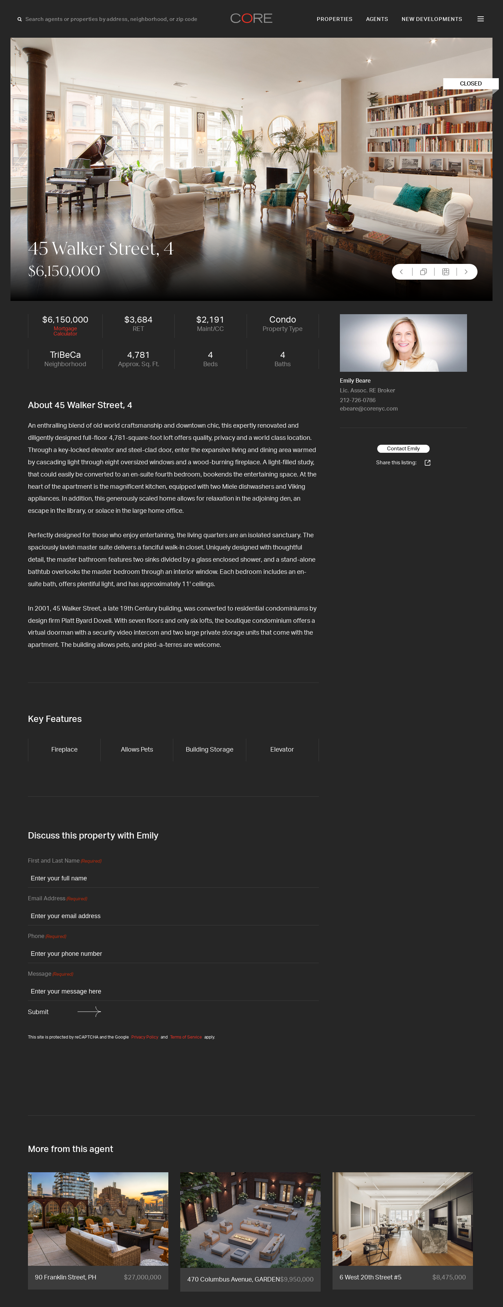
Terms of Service (186, 1037)
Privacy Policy (144, 1037)
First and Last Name (64, 861)
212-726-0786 (358, 400)
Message (50, 974)
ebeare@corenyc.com (369, 409)
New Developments (432, 19)
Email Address (57, 899)
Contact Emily (403, 448)
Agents (377, 19)
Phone (47, 936)
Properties (335, 19)
